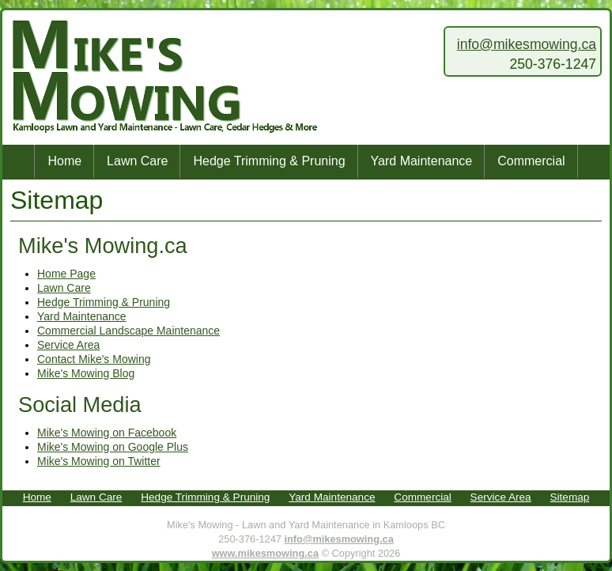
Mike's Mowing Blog (85, 373)
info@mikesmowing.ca (526, 44)
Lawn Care (137, 161)
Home (64, 161)
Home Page (66, 273)
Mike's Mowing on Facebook (106, 432)
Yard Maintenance (422, 161)
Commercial (531, 161)
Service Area (68, 344)
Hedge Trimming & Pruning (269, 161)
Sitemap (569, 497)
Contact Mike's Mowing (94, 359)
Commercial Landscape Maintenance (128, 330)
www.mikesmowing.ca (265, 553)
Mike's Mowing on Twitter (99, 461)
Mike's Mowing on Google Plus (112, 447)
